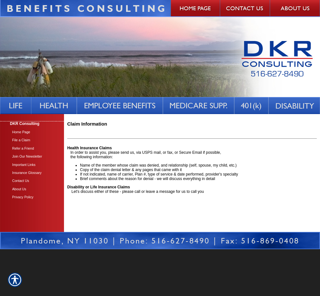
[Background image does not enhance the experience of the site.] (32, 124)
